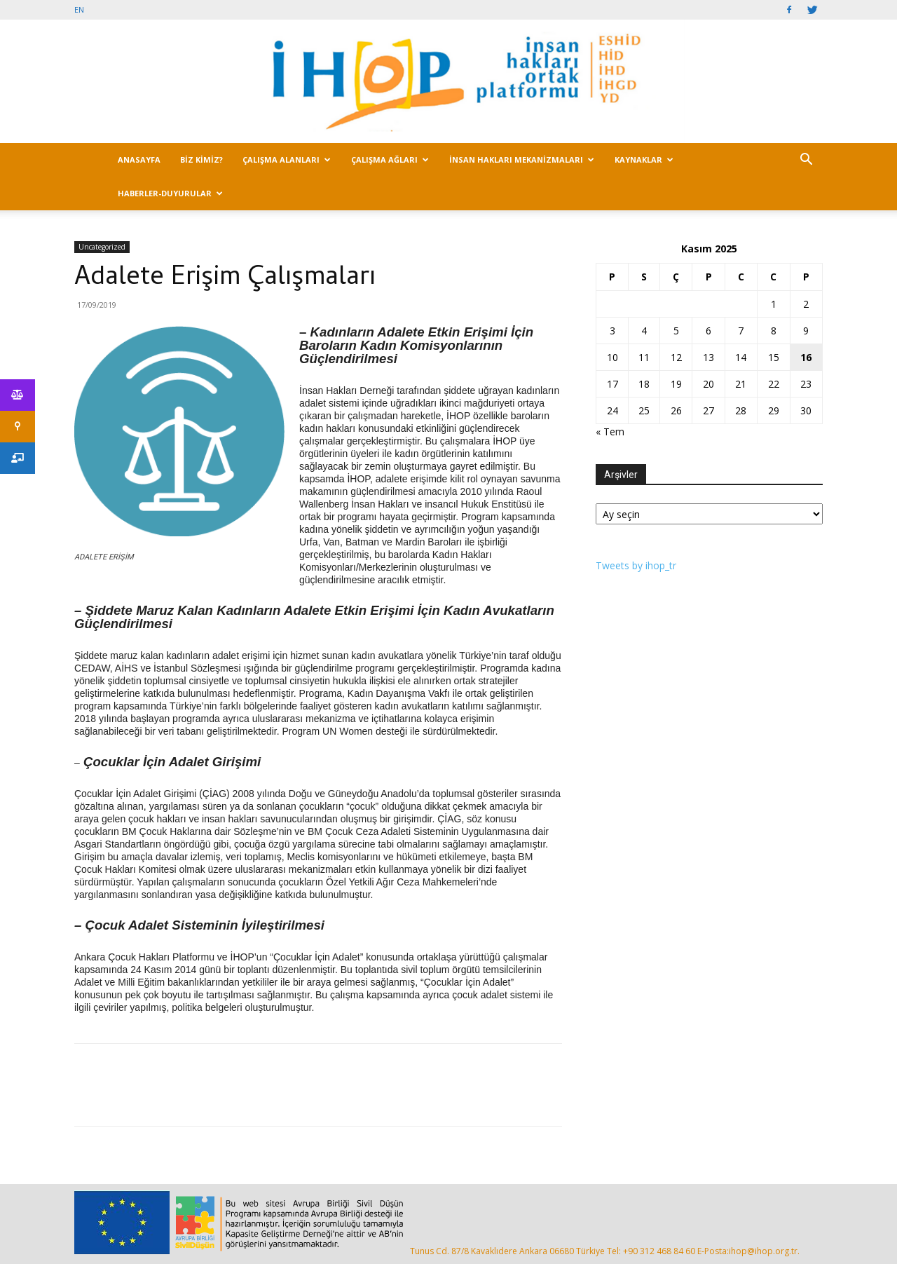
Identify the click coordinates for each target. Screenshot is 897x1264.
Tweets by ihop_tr (636, 565)
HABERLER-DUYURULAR (170, 193)
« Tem (610, 431)
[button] (806, 161)
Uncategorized (101, 247)
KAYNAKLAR (644, 159)
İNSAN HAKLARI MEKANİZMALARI (521, 159)
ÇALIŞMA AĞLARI (390, 159)
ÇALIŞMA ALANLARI (286, 159)
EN (79, 9)
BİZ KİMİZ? (201, 159)
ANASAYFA (139, 159)
